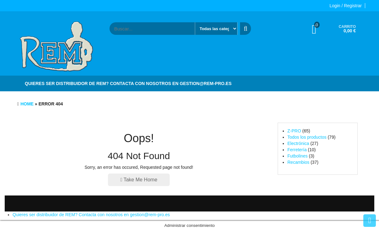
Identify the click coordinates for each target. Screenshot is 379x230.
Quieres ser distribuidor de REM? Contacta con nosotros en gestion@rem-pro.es (128, 83)
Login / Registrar (345, 5)
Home (27, 103)
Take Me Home (138, 179)
